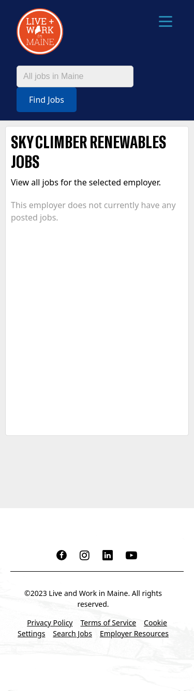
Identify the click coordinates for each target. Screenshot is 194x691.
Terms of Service (109, 622)
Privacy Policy (49, 622)
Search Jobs (72, 633)
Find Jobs (46, 99)
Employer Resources (134, 633)
